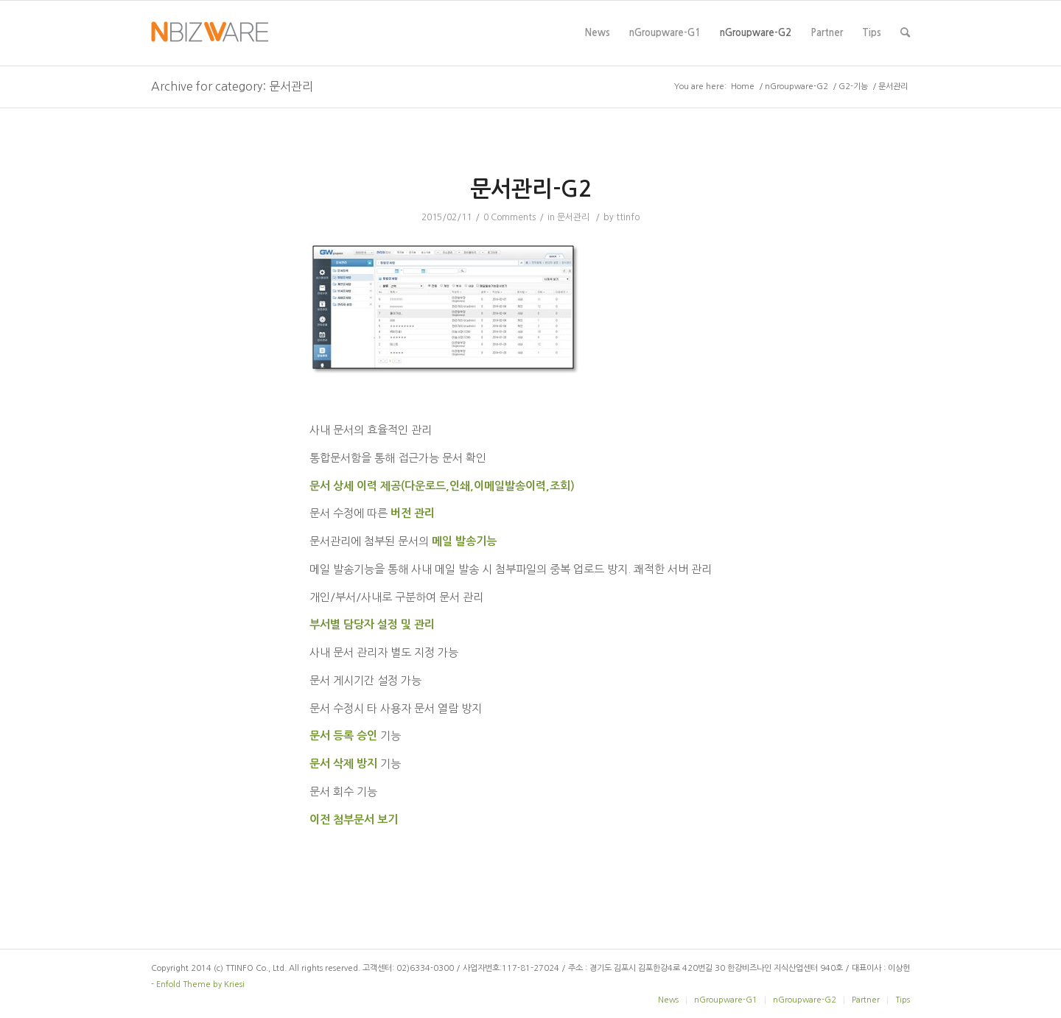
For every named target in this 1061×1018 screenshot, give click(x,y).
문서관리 (573, 217)
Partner (826, 47)
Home (742, 87)
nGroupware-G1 (665, 47)
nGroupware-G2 (755, 47)
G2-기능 (853, 87)
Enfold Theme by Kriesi (200, 984)
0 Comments (509, 217)
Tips (871, 47)
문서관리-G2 (531, 189)
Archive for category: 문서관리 (232, 86)
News (597, 47)
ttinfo (628, 217)
